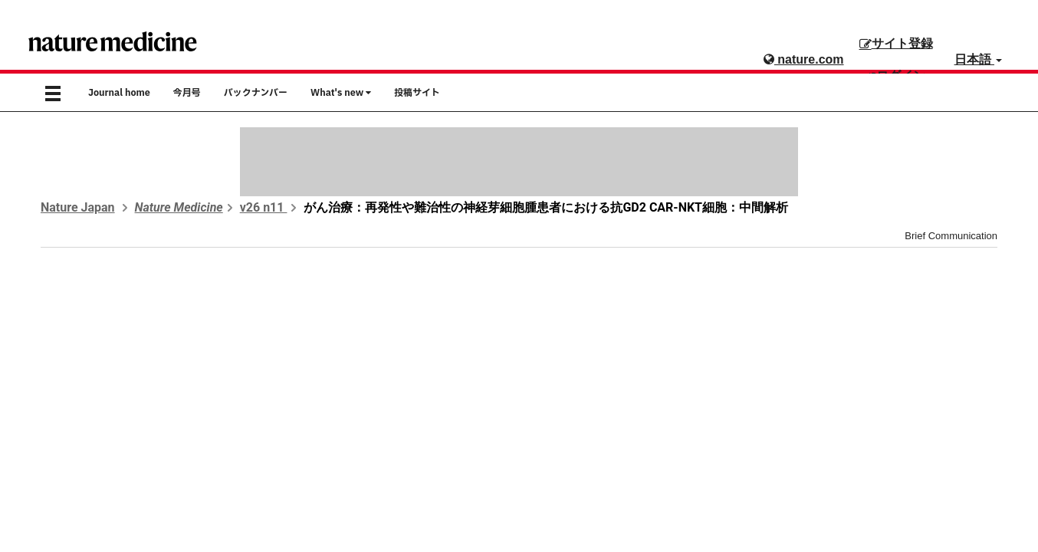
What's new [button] (340, 93)
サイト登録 (896, 43)
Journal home (119, 93)
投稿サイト (417, 93)
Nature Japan (78, 207)
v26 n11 (263, 207)
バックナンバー (255, 93)
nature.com (804, 59)
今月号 (187, 93)
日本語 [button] (978, 59)
